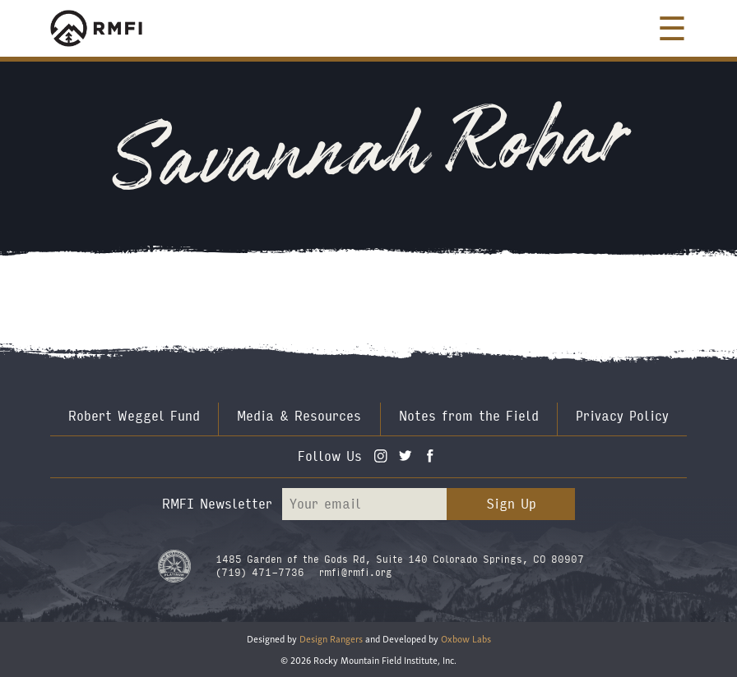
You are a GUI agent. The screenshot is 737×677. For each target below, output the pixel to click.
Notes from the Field (469, 416)
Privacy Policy (622, 416)
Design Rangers (331, 638)
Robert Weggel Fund (134, 416)
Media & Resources (299, 416)
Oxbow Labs (466, 638)
